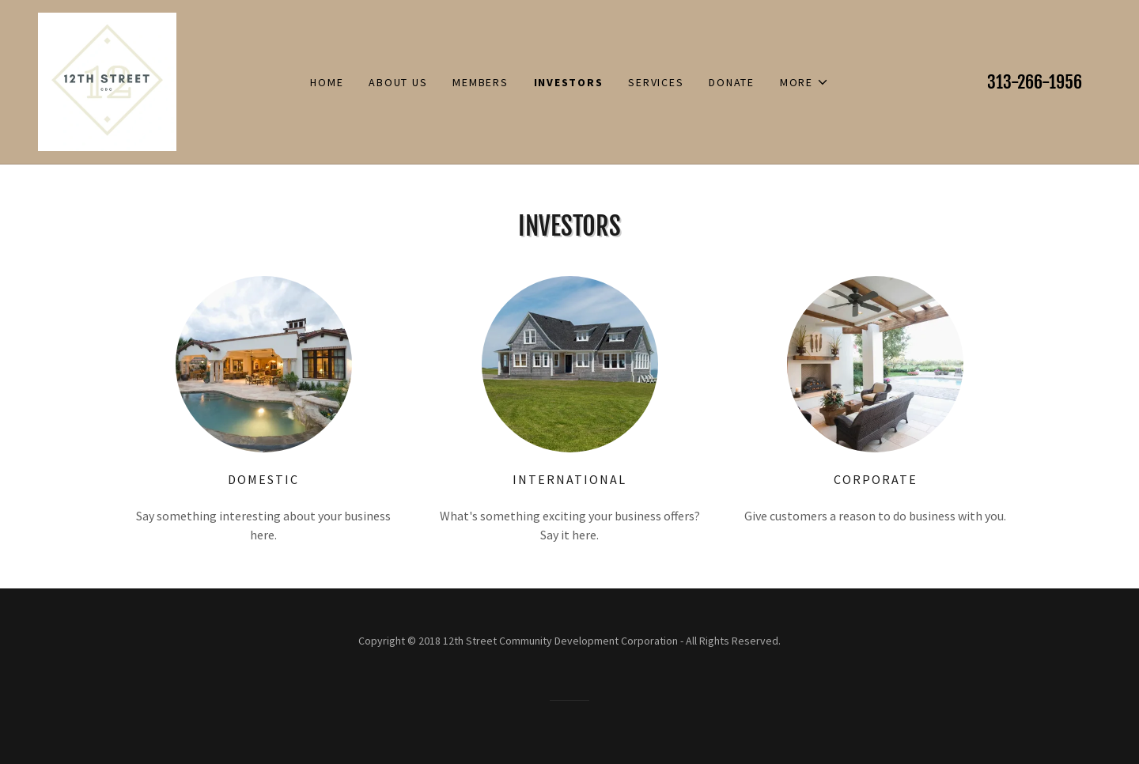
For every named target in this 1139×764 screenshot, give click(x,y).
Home (326, 82)
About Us (398, 82)
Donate (732, 82)
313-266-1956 (1034, 82)
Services (655, 82)
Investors (569, 82)
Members (480, 82)
